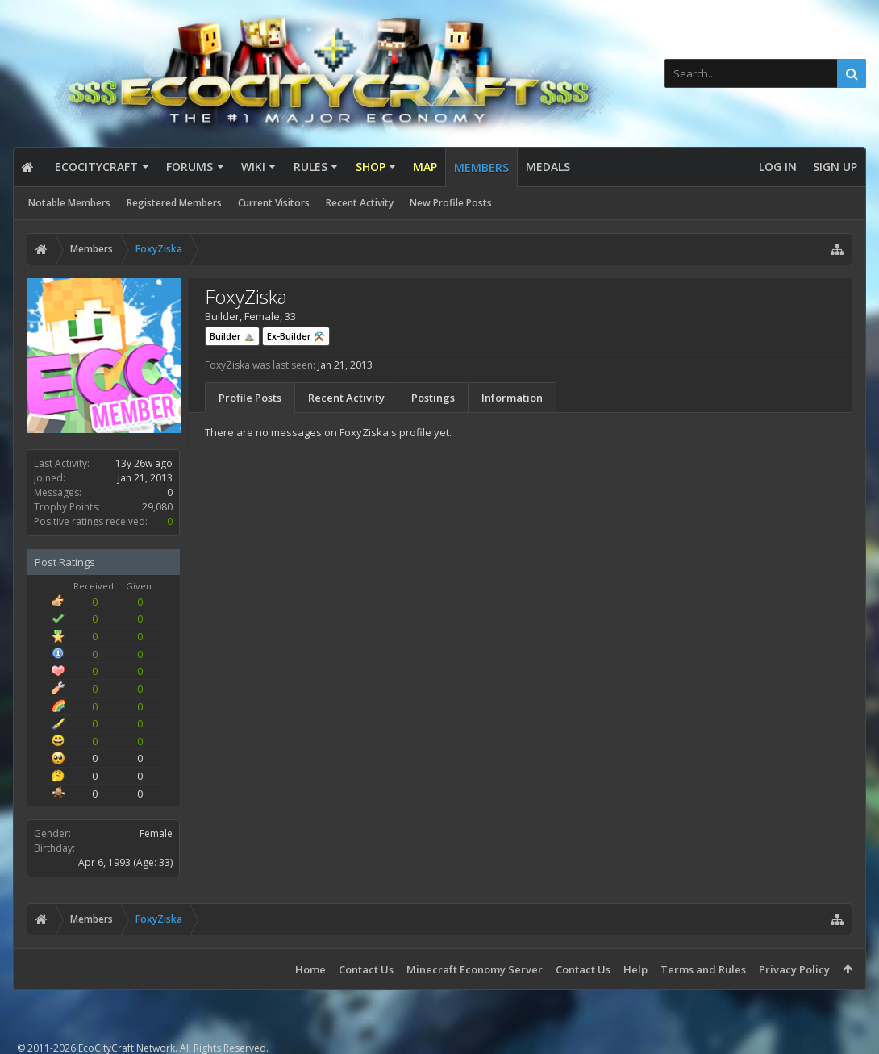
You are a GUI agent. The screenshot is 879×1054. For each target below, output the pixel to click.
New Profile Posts (451, 203)
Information (512, 397)
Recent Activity (360, 203)
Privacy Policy (794, 969)
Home (310, 969)
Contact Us (366, 969)
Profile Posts (250, 397)
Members (481, 167)
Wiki (253, 166)
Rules (310, 166)
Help (635, 969)
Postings (433, 397)
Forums (189, 166)
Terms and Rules (703, 969)
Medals (548, 166)
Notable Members (69, 203)
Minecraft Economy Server (474, 969)
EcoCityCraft (96, 166)
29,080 (157, 507)
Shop (370, 166)
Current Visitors (274, 203)
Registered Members (174, 203)
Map (425, 166)
